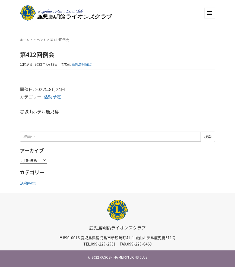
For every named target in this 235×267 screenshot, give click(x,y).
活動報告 (28, 183)
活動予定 (52, 96)
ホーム (25, 39)
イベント (39, 39)
